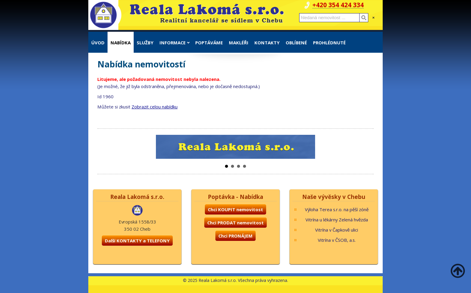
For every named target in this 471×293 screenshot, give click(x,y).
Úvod (98, 43)
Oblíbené (296, 43)
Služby (145, 43)
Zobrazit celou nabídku (155, 107)
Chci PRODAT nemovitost (235, 223)
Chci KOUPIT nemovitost (235, 209)
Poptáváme (209, 43)
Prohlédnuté (329, 43)
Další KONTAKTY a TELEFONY (137, 241)
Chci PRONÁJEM (235, 236)
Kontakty (267, 43)
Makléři (238, 43)
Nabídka (121, 43)
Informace (174, 43)
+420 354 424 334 (338, 4)
